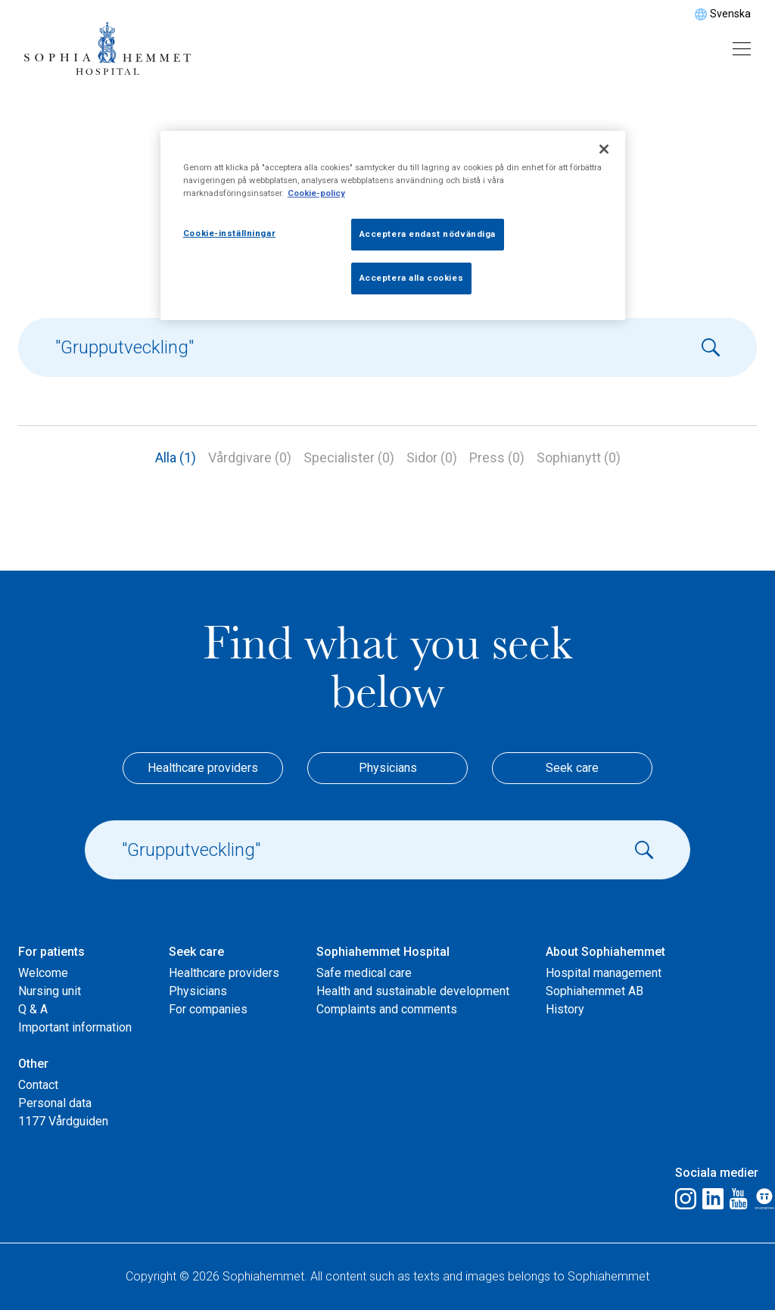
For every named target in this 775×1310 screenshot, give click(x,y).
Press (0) (496, 457)
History (565, 1009)
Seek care (572, 768)
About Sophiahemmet (605, 951)
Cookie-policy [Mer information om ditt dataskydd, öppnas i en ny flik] (316, 193)
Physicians (388, 768)
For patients (51, 951)
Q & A (33, 1009)
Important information (75, 1027)
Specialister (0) (348, 457)
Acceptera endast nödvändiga (427, 234)
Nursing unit (49, 991)
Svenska (730, 14)
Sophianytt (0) (579, 457)
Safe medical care (364, 973)
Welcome (43, 973)
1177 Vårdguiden (63, 1121)
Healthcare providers (203, 768)
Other (33, 1063)
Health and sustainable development (412, 991)
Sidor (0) (431, 457)
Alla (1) (175, 457)
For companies (208, 1009)
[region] (392, 225)
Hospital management (603, 973)
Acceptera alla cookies (411, 277)
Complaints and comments (386, 1009)
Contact (38, 1085)
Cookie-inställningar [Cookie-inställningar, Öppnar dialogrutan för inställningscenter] (229, 233)
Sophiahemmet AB (594, 991)
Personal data (55, 1103)
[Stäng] (604, 149)
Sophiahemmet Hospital (383, 951)
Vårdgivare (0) (249, 457)
